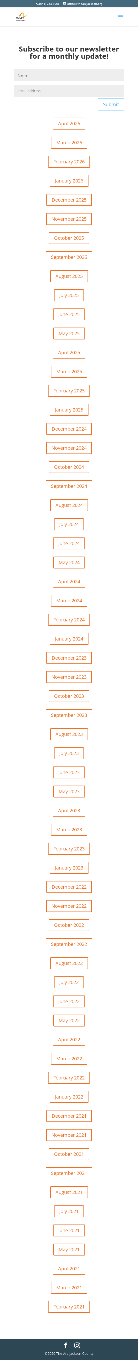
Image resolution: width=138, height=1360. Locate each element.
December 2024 (69, 429)
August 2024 (69, 505)
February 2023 (69, 848)
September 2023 (69, 715)
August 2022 (69, 963)
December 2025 (69, 200)
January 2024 (69, 639)
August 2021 (69, 1192)
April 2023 (69, 810)
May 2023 (69, 791)
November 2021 (69, 1135)
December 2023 (69, 658)
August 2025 (69, 276)
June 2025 (69, 314)
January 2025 (69, 409)
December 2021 (69, 1116)
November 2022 (69, 906)
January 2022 (69, 1097)
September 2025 (69, 257)
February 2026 (69, 161)
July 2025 (69, 295)
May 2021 (69, 1249)
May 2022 (69, 1020)
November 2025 (69, 219)
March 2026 (69, 142)
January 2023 (69, 868)
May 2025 (69, 333)
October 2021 (69, 1154)
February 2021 (69, 1306)
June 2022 (69, 1001)
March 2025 (69, 371)
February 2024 (69, 619)
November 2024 (69, 448)
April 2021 (69, 1268)
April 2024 (69, 581)
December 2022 (69, 887)
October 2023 (69, 696)
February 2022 (69, 1077)
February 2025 (69, 390)
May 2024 (69, 562)
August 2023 (69, 734)
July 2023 (69, 753)
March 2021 (69, 1287)
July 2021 (69, 1211)
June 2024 (69, 543)
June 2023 (69, 772)
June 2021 (69, 1230)
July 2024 (69, 524)
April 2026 (69, 123)
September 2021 (69, 1173)
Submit (111, 104)
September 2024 (69, 486)
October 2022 (69, 925)
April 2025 (69, 352)
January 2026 (69, 180)
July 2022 (69, 982)
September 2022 (69, 944)
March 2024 (69, 600)
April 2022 (69, 1039)
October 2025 (69, 238)
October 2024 (69, 467)
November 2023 (69, 677)
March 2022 (69, 1058)
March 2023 (69, 829)
